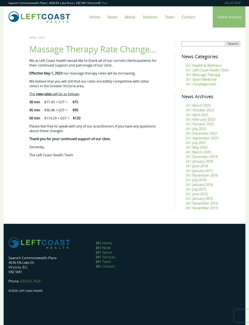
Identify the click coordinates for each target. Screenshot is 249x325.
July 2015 (199, 189)
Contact (188, 16)
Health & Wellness (206, 65)
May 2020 (199, 147)
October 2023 (203, 110)
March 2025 (201, 105)
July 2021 (199, 142)
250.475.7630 (232, 3)
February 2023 (203, 119)
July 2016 (199, 180)
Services (150, 16)
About (130, 16)
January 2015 (202, 198)
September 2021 (205, 138)
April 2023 (200, 114)
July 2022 (199, 128)
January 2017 (202, 170)
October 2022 (203, 124)
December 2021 (205, 133)
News (113, 16)
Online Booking (229, 17)
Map (104, 3)
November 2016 (205, 175)
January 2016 (202, 184)
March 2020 (201, 152)
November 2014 (205, 203)
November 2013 (205, 208)
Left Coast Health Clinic (210, 70)
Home (94, 16)
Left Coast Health (39, 17)
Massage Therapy (206, 74)
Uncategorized (204, 84)
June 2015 (200, 194)
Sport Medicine (204, 79)
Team (170, 16)
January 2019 (202, 161)
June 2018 (200, 166)
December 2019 (205, 156)
